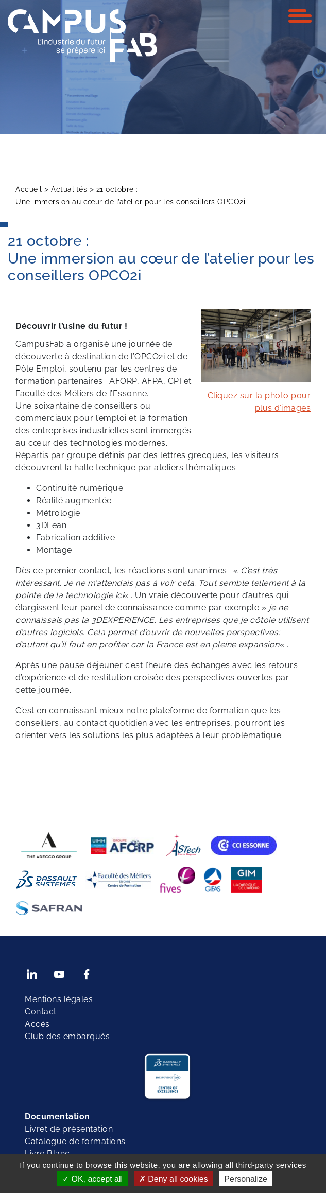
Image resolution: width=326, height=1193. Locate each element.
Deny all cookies (173, 1178)
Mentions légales (59, 999)
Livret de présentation (69, 1129)
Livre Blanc (47, 1154)
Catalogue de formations (75, 1141)
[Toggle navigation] (300, 16)
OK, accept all (92, 1178)
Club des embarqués (67, 1036)
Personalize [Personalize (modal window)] (245, 1178)
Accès (37, 1024)
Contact (41, 1011)
